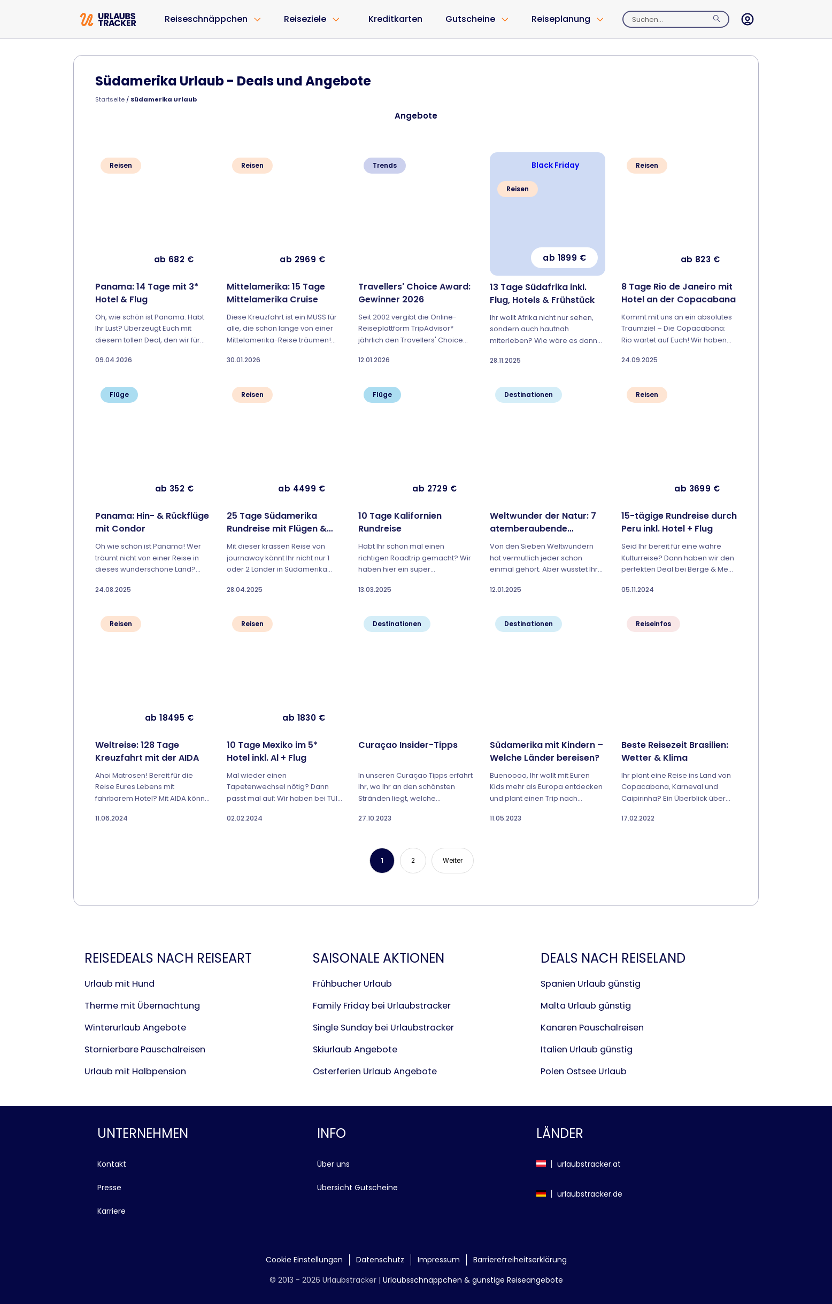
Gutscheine (470, 19)
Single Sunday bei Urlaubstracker (383, 1027)
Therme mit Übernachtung (142, 1006)
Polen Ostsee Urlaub (584, 1071)
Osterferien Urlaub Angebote (375, 1071)
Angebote (416, 115)
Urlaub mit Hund (119, 984)
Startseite (110, 99)
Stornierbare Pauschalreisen (144, 1049)
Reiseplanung (560, 19)
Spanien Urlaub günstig (591, 984)
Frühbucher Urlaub (352, 984)
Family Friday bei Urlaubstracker (382, 1006)
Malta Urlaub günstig (586, 1006)
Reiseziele (305, 19)
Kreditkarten (395, 19)
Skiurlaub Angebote (355, 1049)
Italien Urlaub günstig (587, 1049)
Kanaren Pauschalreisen (592, 1027)
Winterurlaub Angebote (135, 1027)
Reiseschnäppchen (206, 19)
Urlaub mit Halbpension (135, 1071)
